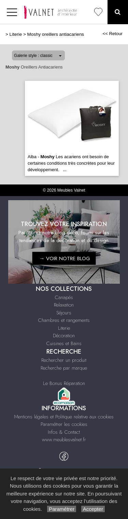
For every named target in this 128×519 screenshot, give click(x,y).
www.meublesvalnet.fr (64, 439)
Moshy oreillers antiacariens (55, 34)
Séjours (63, 312)
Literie (16, 34)
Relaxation (64, 305)
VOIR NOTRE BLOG (68, 258)
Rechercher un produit (63, 360)
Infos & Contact (64, 432)
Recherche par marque (64, 368)
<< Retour (112, 33)
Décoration (64, 335)
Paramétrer (61, 509)
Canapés (64, 297)
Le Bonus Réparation (64, 383)
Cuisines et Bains (64, 343)
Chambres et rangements (64, 320)
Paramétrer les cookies (64, 424)
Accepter (93, 509)
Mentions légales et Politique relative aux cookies (64, 416)
